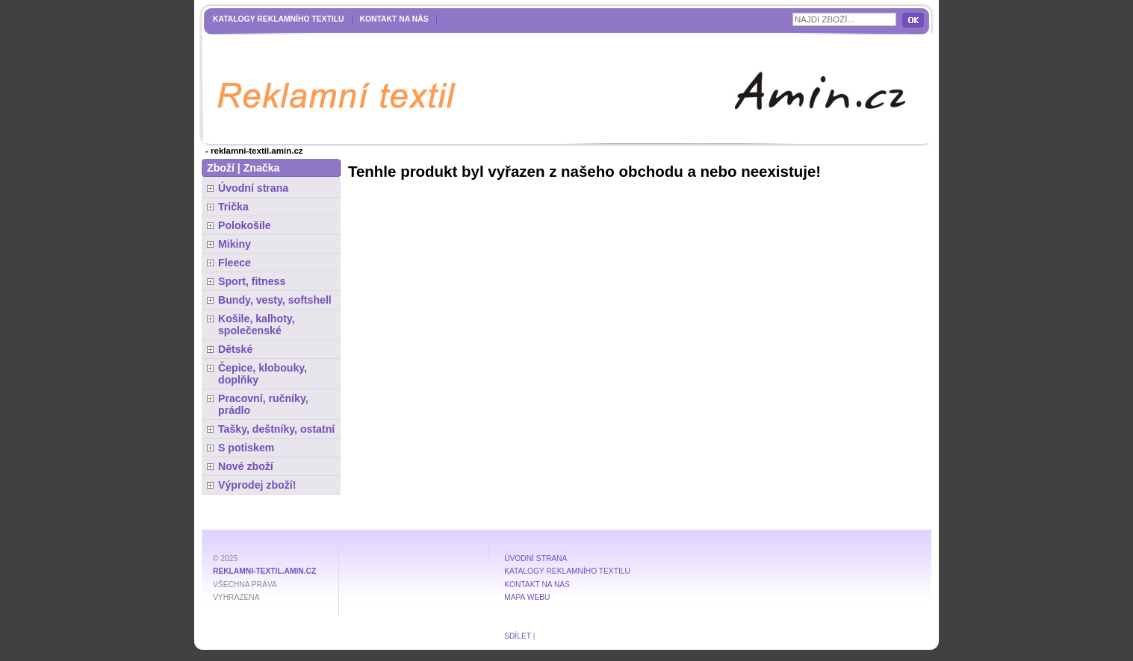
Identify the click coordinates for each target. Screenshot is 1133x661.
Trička (233, 207)
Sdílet (517, 636)
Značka (261, 168)
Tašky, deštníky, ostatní (276, 429)
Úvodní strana (253, 188)
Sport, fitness (251, 281)
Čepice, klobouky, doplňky (262, 374)
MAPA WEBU (527, 597)
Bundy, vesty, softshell (275, 300)
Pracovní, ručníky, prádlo (263, 404)
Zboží (221, 168)
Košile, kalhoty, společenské (256, 324)
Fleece (234, 263)
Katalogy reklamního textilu (278, 19)
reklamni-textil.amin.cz (264, 571)
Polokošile (244, 225)
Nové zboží (245, 466)
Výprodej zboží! (257, 485)
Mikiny (234, 244)
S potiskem (246, 448)
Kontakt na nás (394, 19)
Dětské (235, 349)
